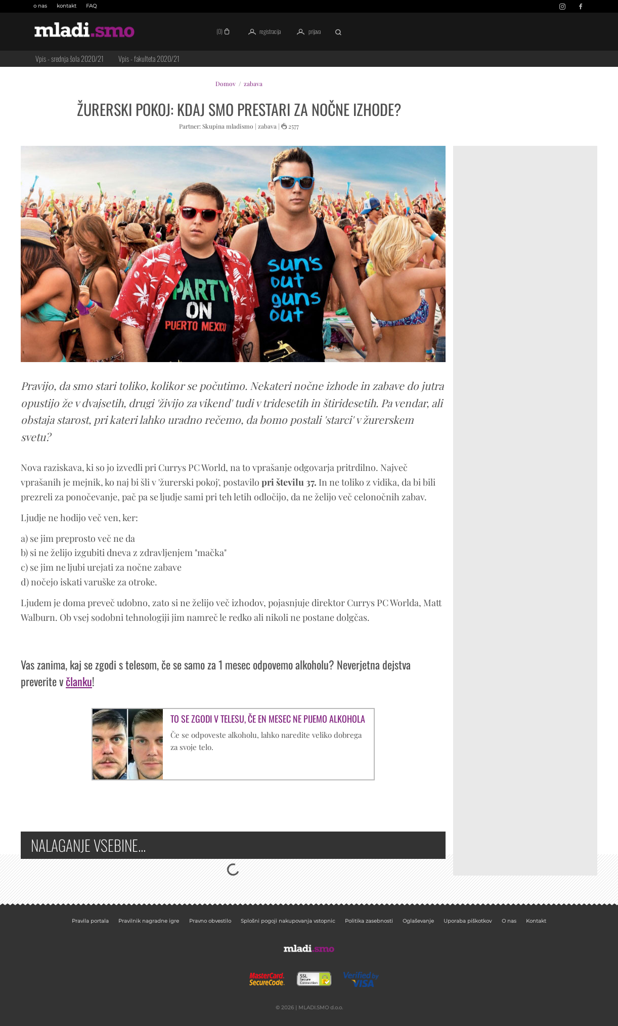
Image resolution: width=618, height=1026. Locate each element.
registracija (262, 31)
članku (79, 681)
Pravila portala (90, 921)
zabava (253, 84)
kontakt (66, 6)
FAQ (91, 6)
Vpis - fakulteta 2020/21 (149, 58)
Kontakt (536, 921)
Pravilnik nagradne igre (148, 921)
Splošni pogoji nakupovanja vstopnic (288, 921)
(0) (224, 31)
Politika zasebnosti (369, 921)
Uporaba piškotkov (468, 921)
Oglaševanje (418, 921)
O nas (509, 921)
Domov (225, 84)
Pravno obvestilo (210, 921)
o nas (40, 6)
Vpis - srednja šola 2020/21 (69, 58)
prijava (307, 31)
